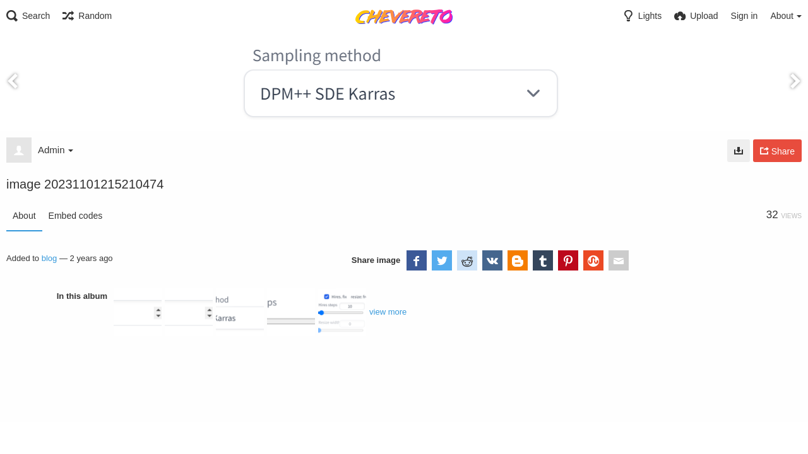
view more (388, 312)
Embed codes (76, 216)
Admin (55, 149)
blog (49, 258)
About (24, 216)
